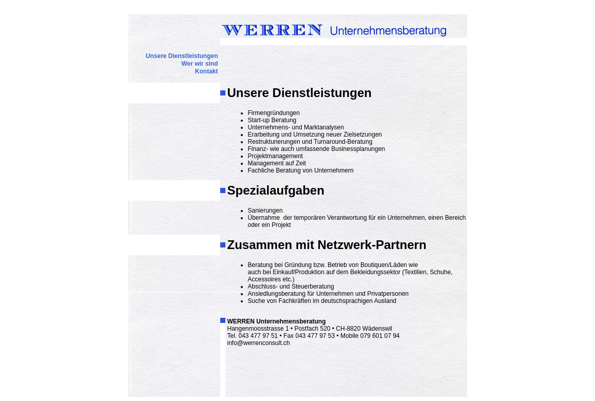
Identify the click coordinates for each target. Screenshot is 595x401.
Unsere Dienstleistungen (182, 56)
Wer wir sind (199, 63)
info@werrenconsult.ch (258, 343)
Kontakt (206, 71)
